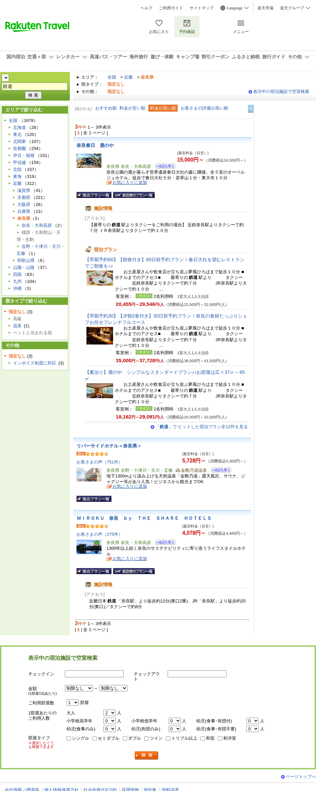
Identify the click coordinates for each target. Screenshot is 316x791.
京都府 (23, 197)
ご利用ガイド (171, 8)
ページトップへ (301, 776)
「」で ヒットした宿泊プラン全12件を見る (201, 426)
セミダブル (108, 738)
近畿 (128, 77)
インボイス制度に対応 (34, 363)
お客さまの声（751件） (100, 461)
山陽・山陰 (24, 267)
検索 (147, 755)
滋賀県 (23, 190)
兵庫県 (23, 211)
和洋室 (229, 738)
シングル (80, 738)
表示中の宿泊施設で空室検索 (281, 91)
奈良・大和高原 (37, 225)
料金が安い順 (132, 108)
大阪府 (23, 204)
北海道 (19, 127)
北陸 (17, 169)
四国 (17, 274)
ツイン (156, 738)
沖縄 (17, 288)
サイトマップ (202, 8)
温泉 (17, 325)
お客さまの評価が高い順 (204, 108)
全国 (111, 77)
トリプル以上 (184, 738)
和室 (210, 738)
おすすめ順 (106, 108)
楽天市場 (265, 8)
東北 (17, 134)
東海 (17, 176)
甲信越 (19, 162)
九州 (17, 281)
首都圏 (19, 148)
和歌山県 (26, 260)
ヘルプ (146, 8)
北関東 (19, 141)
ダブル (134, 738)
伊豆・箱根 (24, 155)
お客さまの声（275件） (100, 534)
